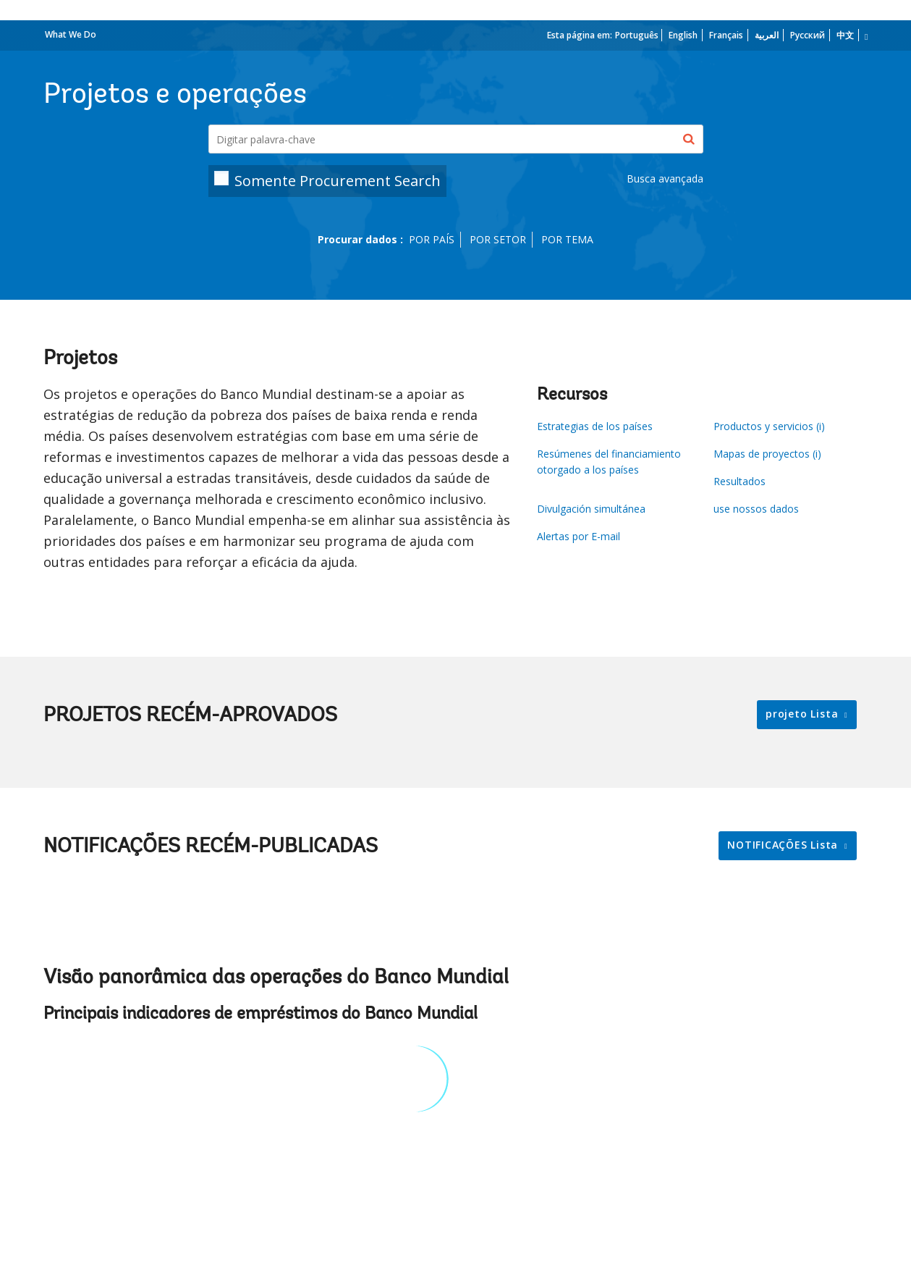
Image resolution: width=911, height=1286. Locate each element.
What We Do (70, 34)
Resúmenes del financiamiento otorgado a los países (609, 461)
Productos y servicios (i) (769, 426)
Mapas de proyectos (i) (767, 454)
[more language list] (865, 37)
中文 (845, 35)
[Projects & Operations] (455, 139)
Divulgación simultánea (591, 509)
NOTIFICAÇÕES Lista (784, 845)
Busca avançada (665, 178)
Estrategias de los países (595, 426)
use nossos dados (756, 509)
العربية (767, 35)
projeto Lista (804, 713)
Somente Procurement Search (337, 180)
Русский (807, 35)
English (683, 35)
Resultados (739, 481)
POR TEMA (567, 239)
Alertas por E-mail (578, 536)
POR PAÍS (431, 239)
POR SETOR (498, 239)
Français (726, 35)
